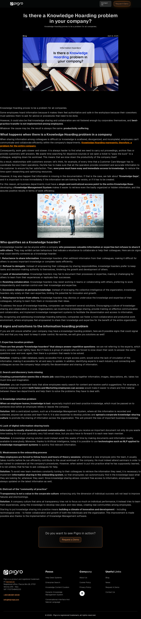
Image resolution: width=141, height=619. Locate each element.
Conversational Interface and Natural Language (57, 600)
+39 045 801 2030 (12, 595)
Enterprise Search (53, 582)
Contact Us (104, 4)
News (108, 582)
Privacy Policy (85, 587)
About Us (83, 578)
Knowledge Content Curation (57, 587)
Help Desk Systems (54, 578)
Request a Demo (70, 539)
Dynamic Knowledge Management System (54, 593)
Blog (107, 578)
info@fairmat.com (11, 600)
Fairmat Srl (10, 582)
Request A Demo (122, 4)
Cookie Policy (85, 582)
